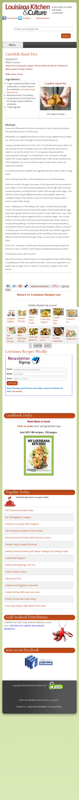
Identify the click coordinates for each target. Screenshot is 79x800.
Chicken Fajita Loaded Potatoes (21, 544)
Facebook (12, 18)
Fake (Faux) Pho (13, 578)
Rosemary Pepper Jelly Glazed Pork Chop (25, 605)
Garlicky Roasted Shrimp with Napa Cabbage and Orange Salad (36, 551)
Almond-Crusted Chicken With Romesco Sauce (28, 537)
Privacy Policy (55, 706)
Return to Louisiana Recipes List (39, 294)
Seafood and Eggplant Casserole (21, 585)
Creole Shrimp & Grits (15, 571)
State (37, 378)
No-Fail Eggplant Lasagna (18, 517)
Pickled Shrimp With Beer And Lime (22, 592)
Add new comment (39, 286)
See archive (17, 391)
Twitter (27, 18)
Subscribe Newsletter (37, 706)
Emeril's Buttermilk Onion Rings (20, 598)
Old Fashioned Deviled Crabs (19, 510)
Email (37, 369)
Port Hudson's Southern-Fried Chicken (24, 530)
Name (37, 374)
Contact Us (21, 706)
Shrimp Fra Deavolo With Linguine (22, 524)
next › (48, 345)
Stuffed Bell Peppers (15, 558)
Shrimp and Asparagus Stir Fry (20, 564)
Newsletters (43, 18)
